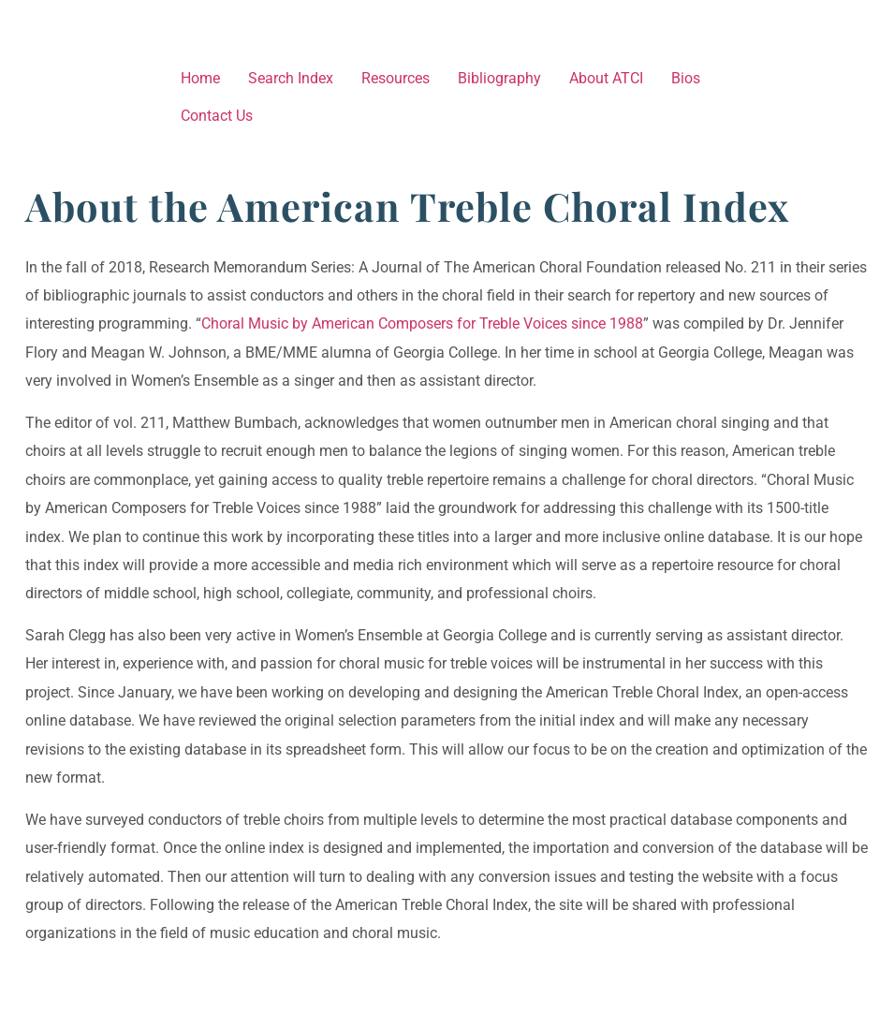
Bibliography (499, 78)
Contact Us (217, 116)
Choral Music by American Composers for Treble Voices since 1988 (422, 323)
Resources (395, 78)
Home (200, 78)
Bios (685, 78)
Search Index (290, 78)
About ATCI (606, 78)
